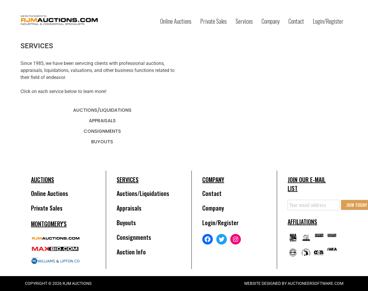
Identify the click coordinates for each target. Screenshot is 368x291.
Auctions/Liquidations (102, 110)
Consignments (102, 131)
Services (244, 21)
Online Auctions (175, 21)
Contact (296, 21)
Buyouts (102, 141)
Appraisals (102, 120)
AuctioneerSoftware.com (315, 283)
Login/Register (328, 21)
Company (271, 21)
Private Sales (213, 21)
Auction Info (131, 251)
